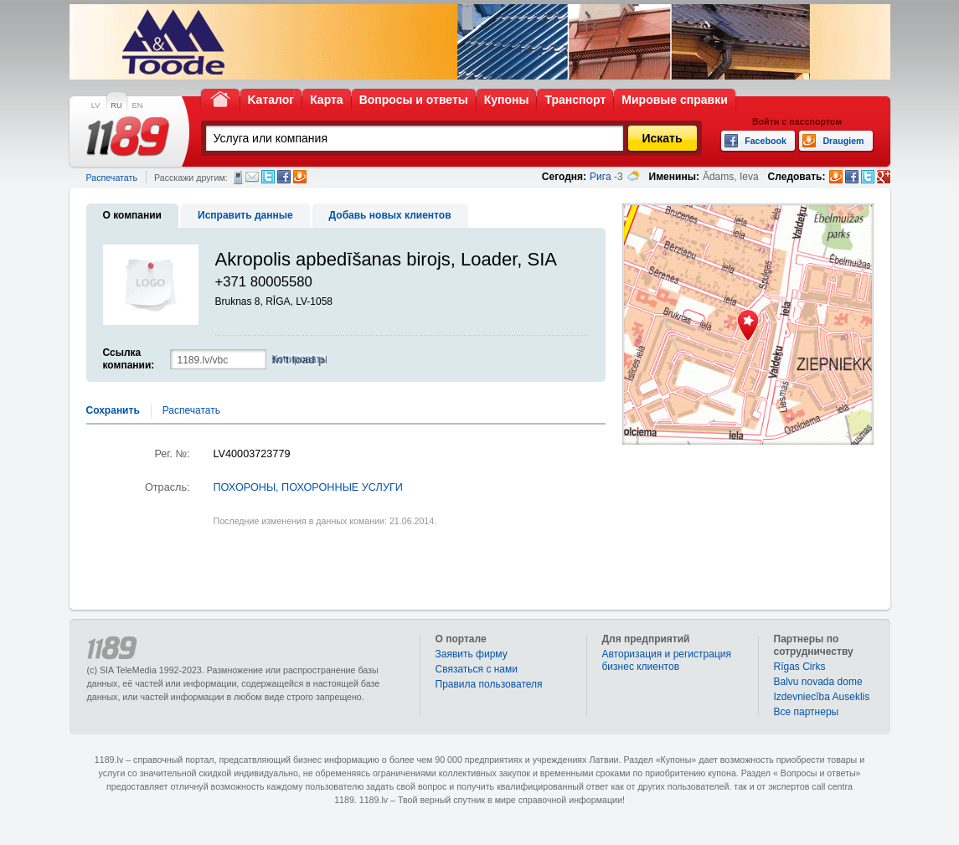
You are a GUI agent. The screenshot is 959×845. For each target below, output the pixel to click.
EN (137, 105)
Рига (600, 177)
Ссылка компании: (129, 359)
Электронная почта (252, 176)
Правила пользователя (489, 684)
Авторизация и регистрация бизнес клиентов (667, 660)
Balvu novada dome (818, 682)
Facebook (284, 176)
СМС (238, 177)
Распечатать (111, 178)
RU (116, 105)
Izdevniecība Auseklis (822, 697)
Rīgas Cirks (800, 666)
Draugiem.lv (300, 176)
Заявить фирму (472, 654)
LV (96, 105)
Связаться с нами (477, 669)
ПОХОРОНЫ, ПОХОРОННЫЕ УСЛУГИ (308, 487)
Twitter (268, 176)
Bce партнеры (806, 712)
